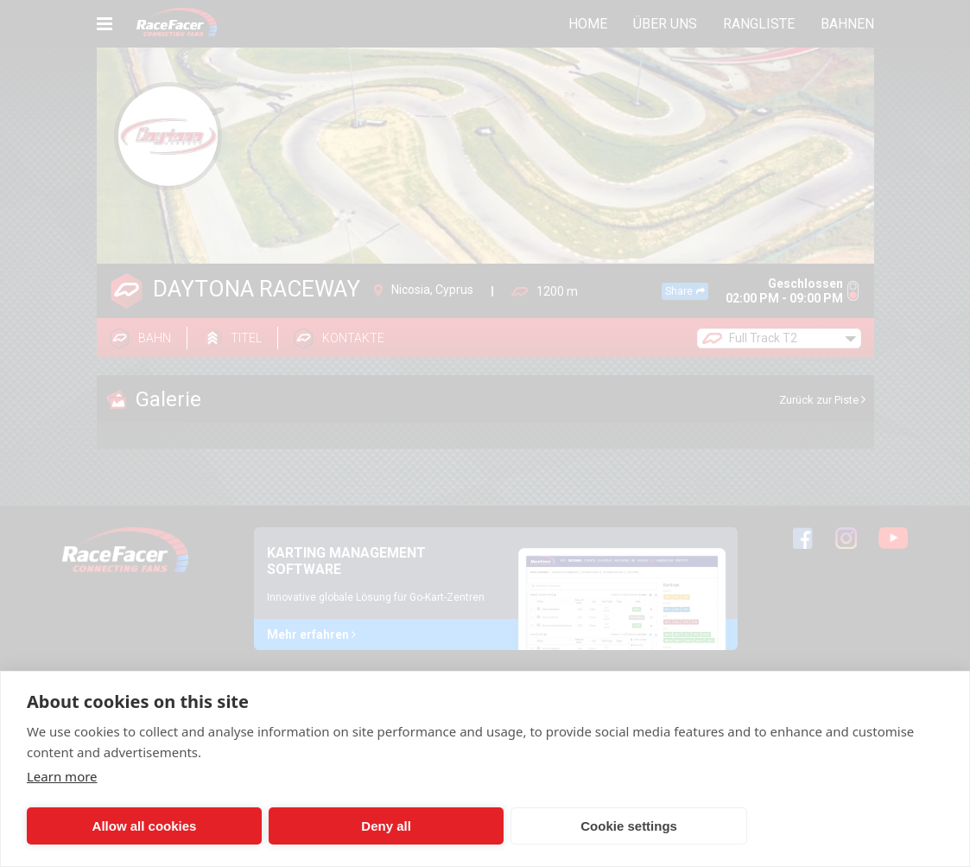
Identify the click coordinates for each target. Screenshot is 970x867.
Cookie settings (489, 826)
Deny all (302, 826)
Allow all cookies (116, 826)
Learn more (62, 776)
